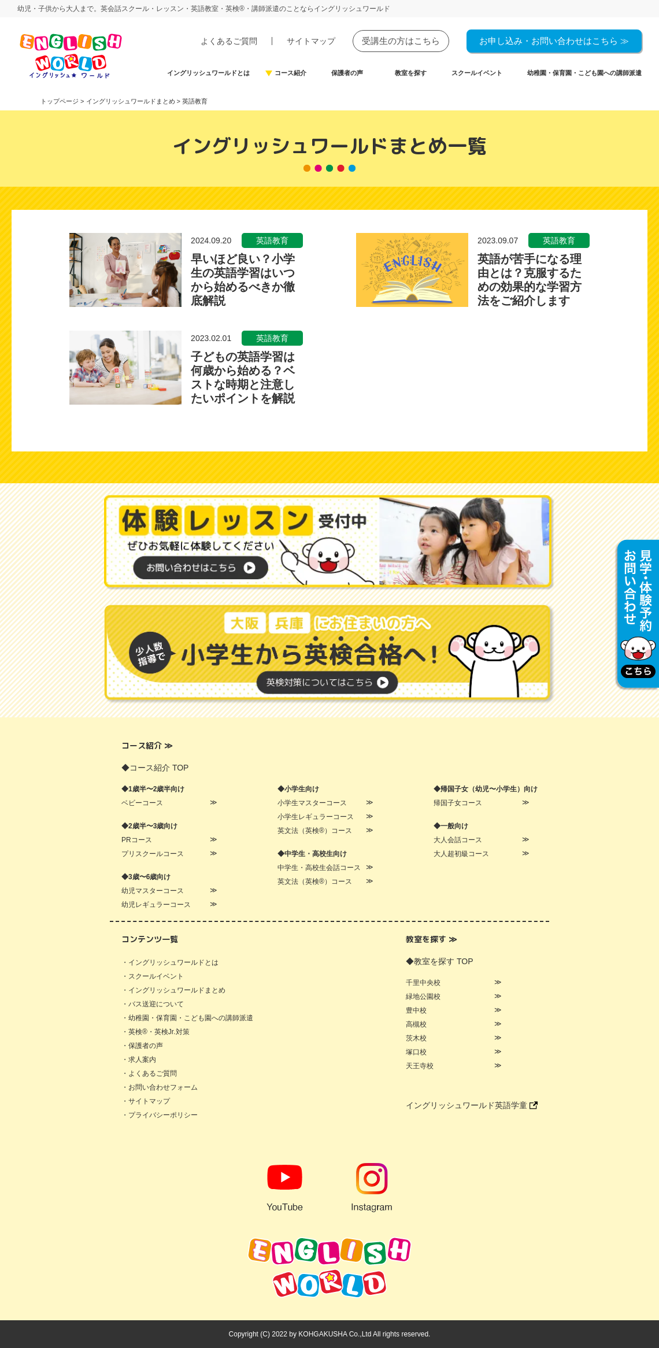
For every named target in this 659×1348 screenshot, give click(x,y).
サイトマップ (311, 41)
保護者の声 (347, 73)
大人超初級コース (461, 854)
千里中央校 (423, 983)
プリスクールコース (152, 854)
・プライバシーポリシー (159, 1115)
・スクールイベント (152, 976)
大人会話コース (458, 840)
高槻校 (416, 1024)
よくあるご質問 (229, 41)
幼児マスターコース (152, 891)
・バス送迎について (152, 1004)
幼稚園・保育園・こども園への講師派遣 (584, 73)
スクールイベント (476, 73)
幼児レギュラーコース (156, 905)
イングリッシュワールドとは (208, 73)
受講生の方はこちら (401, 41)
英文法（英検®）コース (314, 831)
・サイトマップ (145, 1101)
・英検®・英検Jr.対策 (155, 1032)
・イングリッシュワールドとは (170, 962)
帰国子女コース (458, 803)
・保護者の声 (142, 1046)
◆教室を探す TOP (439, 961)
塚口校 (416, 1052)
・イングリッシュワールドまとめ (173, 990)
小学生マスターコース (312, 803)
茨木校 (416, 1038)
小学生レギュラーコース (315, 817)
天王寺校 (420, 1066)
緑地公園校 (423, 997)
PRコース (136, 840)
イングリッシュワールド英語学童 (472, 1105)
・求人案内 (138, 1060)
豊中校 (416, 1010)
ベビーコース (142, 803)
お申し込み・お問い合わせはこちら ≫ (554, 41)
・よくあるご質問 (149, 1073)
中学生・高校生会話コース (319, 868)
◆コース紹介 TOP (154, 767)
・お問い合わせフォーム (159, 1087)
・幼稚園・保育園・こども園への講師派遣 (187, 1018)
